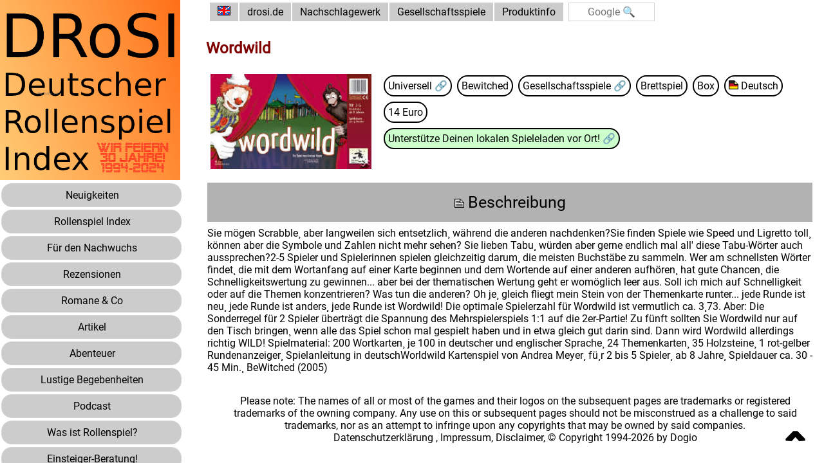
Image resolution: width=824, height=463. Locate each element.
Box (706, 86)
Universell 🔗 (417, 86)
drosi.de (265, 12)
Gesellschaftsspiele (441, 12)
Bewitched (485, 86)
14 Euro (405, 112)
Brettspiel (662, 86)
